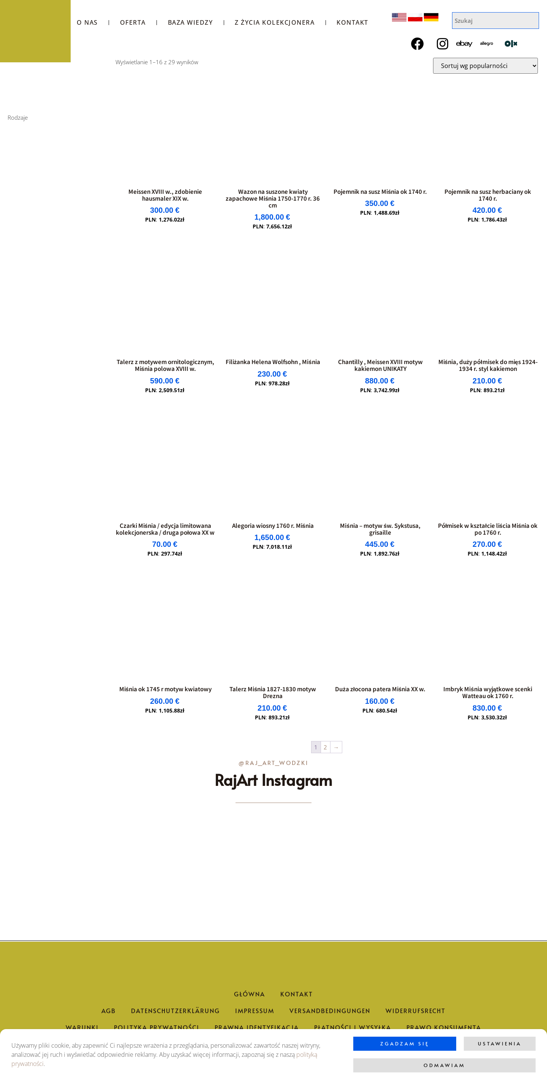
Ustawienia (500, 1043)
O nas (87, 22)
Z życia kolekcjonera (275, 22)
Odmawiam (444, 1065)
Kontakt (352, 22)
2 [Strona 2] (325, 747)
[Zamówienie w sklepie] (485, 66)
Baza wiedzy (190, 22)
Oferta (133, 22)
